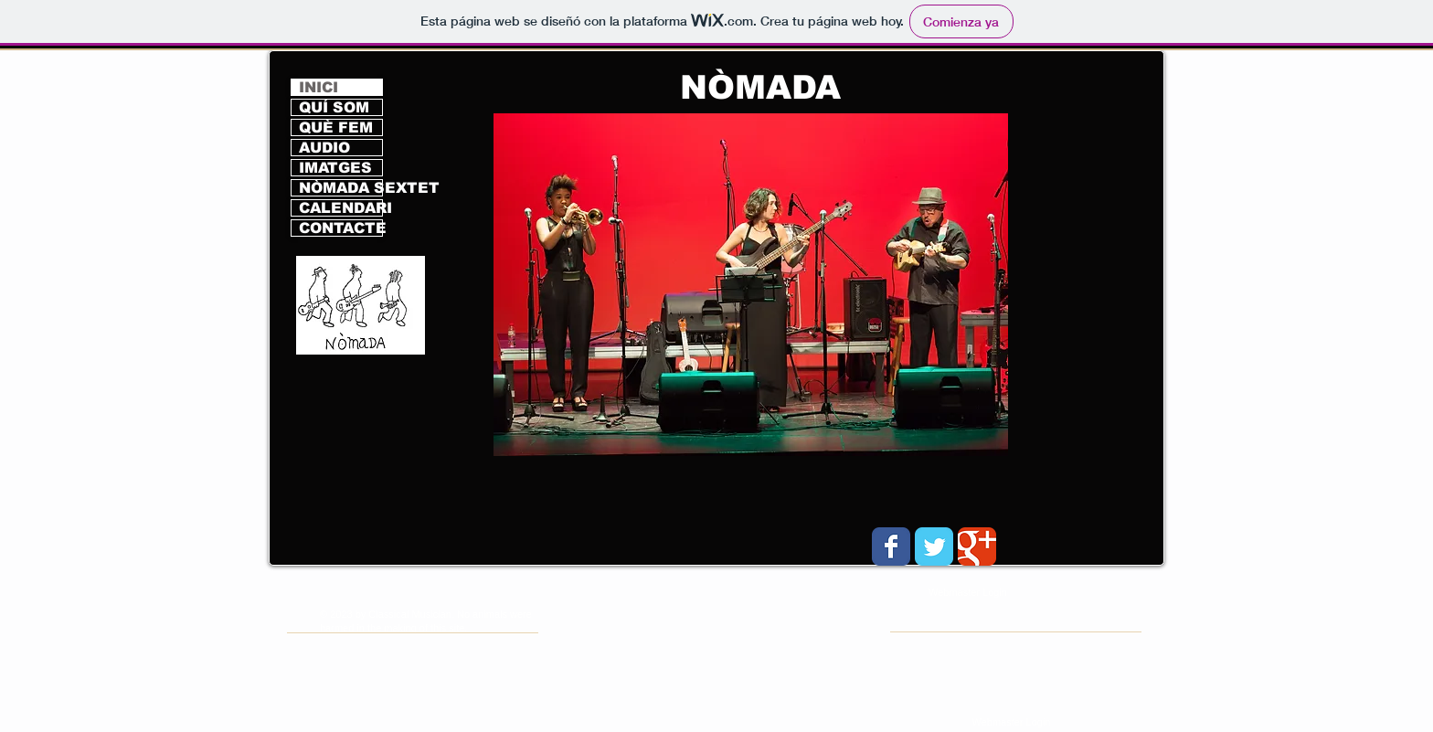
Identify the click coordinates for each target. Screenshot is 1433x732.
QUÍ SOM (334, 107)
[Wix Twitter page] (934, 546)
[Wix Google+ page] (977, 546)
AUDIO (324, 147)
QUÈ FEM (336, 127)
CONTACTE (340, 228)
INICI (318, 87)
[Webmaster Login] (1011, 723)
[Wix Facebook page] (891, 546)
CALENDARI (340, 208)
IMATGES (335, 167)
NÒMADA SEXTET (340, 188)
